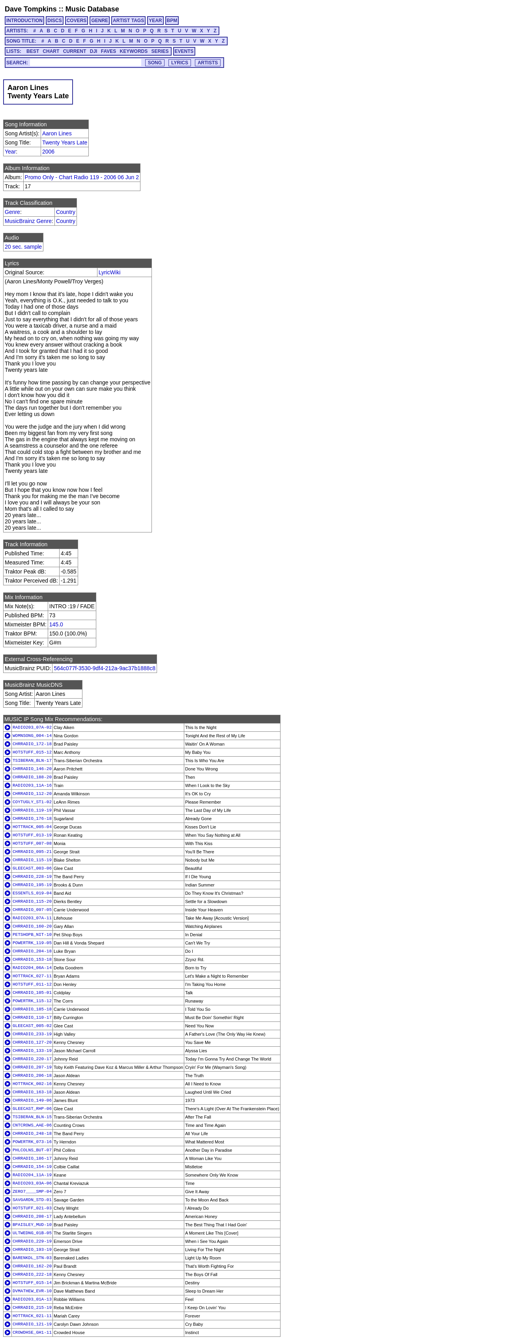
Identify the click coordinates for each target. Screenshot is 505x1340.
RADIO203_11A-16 (32, 785)
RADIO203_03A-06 (32, 1183)
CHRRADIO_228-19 (32, 876)
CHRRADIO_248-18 (32, 1133)
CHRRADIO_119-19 (32, 810)
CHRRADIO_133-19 (32, 1050)
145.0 (56, 624)
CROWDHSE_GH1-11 (32, 1332)
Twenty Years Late (64, 142)
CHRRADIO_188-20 (32, 777)
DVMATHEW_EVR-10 (32, 1291)
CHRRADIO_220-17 (32, 1059)
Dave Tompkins (31, 9)
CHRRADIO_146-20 (32, 769)
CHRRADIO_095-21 (32, 851)
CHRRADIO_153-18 (32, 959)
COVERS (77, 20)
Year (10, 151)
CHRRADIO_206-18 (32, 1075)
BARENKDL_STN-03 (32, 1258)
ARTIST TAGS (128, 20)
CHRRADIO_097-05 (32, 909)
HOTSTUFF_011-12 (32, 984)
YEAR (155, 20)
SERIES (160, 51)
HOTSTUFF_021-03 (32, 1208)
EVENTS (184, 51)
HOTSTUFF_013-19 (32, 835)
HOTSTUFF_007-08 (32, 843)
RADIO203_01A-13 (32, 1299)
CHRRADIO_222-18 (32, 1274)
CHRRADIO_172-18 (32, 744)
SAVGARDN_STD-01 (32, 1200)
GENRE (99, 20)
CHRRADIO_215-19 (32, 1307)
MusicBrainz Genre (28, 221)
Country (65, 212)
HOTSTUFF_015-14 (32, 1282)
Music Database (92, 9)
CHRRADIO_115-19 (32, 860)
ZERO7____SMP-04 (32, 1191)
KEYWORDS (134, 51)
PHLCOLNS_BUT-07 (32, 1150)
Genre (12, 212)
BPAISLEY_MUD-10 (32, 1224)
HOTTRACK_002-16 (32, 1083)
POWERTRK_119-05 (32, 943)
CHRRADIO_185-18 (32, 1009)
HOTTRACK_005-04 (32, 827)
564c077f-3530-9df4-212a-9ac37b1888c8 (104, 668)
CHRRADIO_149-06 (32, 1100)
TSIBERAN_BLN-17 (32, 760)
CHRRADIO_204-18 (32, 951)
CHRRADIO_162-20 (32, 1266)
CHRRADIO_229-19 (32, 1241)
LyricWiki (109, 272)
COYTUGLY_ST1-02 (32, 802)
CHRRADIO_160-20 (32, 926)
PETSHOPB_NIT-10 (32, 934)
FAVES (108, 51)
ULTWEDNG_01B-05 (32, 1233)
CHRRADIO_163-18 (32, 1092)
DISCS (54, 20)
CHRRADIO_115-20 (32, 901)
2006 (48, 151)
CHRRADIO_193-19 (32, 1249)
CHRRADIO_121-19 (32, 1324)
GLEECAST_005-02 (32, 1025)
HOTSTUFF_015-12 (32, 752)
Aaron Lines (57, 133)
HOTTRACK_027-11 (32, 976)
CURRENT (74, 51)
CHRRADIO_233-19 (32, 1034)
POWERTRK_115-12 (32, 1001)
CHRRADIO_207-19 (32, 1067)
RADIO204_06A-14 (32, 967)
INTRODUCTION (24, 20)
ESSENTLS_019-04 (32, 893)
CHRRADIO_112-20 (32, 793)
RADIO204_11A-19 (32, 1175)
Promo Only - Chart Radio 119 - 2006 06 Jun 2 (82, 177)
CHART (51, 51)
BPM (172, 20)
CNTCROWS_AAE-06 (32, 1125)
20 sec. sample (23, 247)
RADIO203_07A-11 (32, 918)
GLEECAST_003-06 (32, 868)
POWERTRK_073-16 (32, 1141)
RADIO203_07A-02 (32, 727)
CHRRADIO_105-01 (32, 992)
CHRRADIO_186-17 (32, 1158)
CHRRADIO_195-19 (32, 885)
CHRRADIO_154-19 (32, 1166)
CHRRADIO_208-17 (32, 1216)
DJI (93, 51)
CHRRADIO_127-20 (32, 1042)
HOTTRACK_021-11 (32, 1316)
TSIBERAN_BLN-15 (32, 1117)
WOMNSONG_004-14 (32, 735)
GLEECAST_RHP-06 (32, 1108)
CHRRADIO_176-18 (32, 818)
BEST (32, 51)
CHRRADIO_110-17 (32, 1017)
